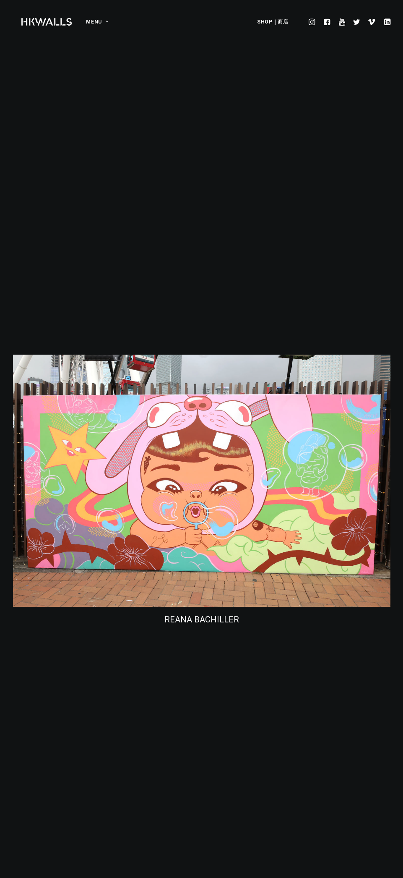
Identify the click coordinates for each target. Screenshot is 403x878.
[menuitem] (94, 22)
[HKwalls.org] (47, 21)
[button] (313, 22)
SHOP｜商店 (272, 22)
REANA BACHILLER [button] (201, 489)
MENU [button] (97, 22)
